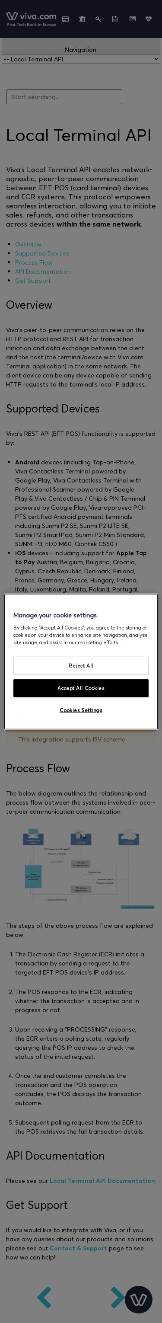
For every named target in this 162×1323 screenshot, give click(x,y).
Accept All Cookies (80, 687)
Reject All (81, 665)
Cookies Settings (81, 709)
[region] (81, 662)
